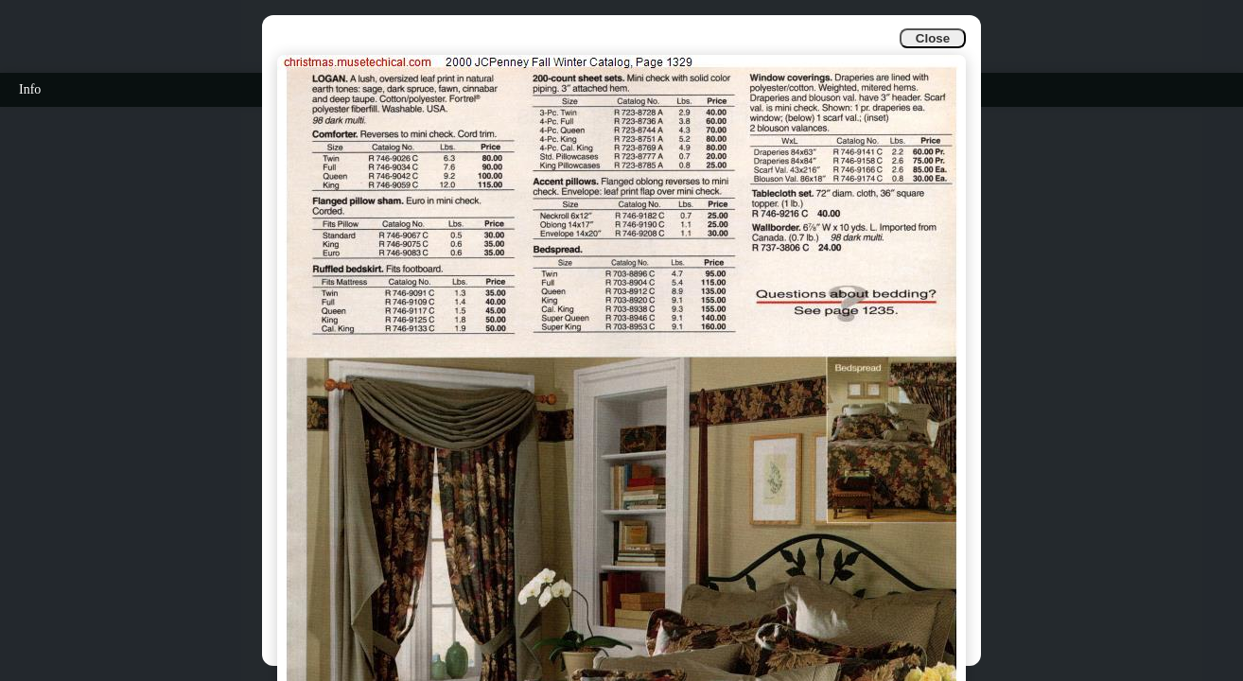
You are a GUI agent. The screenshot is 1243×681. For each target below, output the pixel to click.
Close (933, 38)
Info (30, 89)
